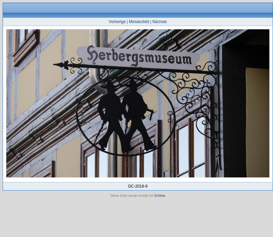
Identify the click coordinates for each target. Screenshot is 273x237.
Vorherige (117, 21)
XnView (159, 196)
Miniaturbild (139, 21)
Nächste (159, 21)
